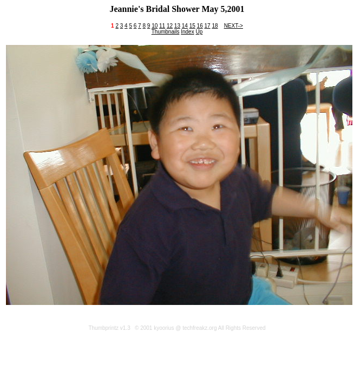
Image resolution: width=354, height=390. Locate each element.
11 (162, 26)
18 (215, 26)
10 (155, 26)
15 (192, 26)
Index (187, 32)
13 (177, 26)
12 (170, 26)
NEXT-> (233, 26)
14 (185, 26)
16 (200, 26)
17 (207, 26)
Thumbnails (166, 32)
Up (198, 32)
